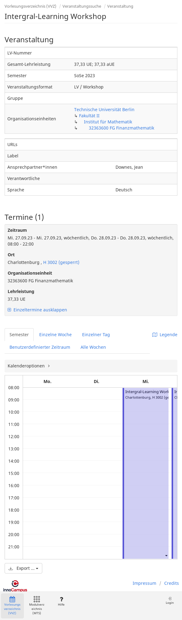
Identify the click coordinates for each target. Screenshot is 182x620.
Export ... (23, 568)
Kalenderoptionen (27, 366)
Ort (11, 254)
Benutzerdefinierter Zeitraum (39, 347)
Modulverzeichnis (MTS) (36, 605)
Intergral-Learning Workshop (152, 391)
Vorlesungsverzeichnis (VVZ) (30, 6)
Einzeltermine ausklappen (37, 310)
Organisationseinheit (30, 273)
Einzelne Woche (55, 334)
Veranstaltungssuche (82, 6)
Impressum (144, 583)
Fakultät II (89, 115)
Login (170, 600)
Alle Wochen (93, 347)
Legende (164, 334)
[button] (166, 555)
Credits (171, 583)
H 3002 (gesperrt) (60, 262)
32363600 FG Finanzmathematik (121, 128)
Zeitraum (17, 230)
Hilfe (61, 601)
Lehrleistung (21, 291)
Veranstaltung (120, 6)
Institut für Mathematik (108, 122)
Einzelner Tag (96, 334)
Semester (19, 334)
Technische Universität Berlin (104, 109)
